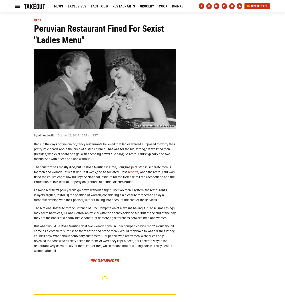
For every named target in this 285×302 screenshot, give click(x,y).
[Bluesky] (232, 6)
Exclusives (77, 6)
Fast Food (99, 6)
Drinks (178, 6)
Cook (163, 6)
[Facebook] (201, 6)
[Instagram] (216, 6)
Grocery (147, 6)
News (58, 6)
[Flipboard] (224, 6)
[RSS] (239, 6)
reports (133, 172)
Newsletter (257, 6)
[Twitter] (209, 6)
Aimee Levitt (46, 135)
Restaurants (124, 6)
